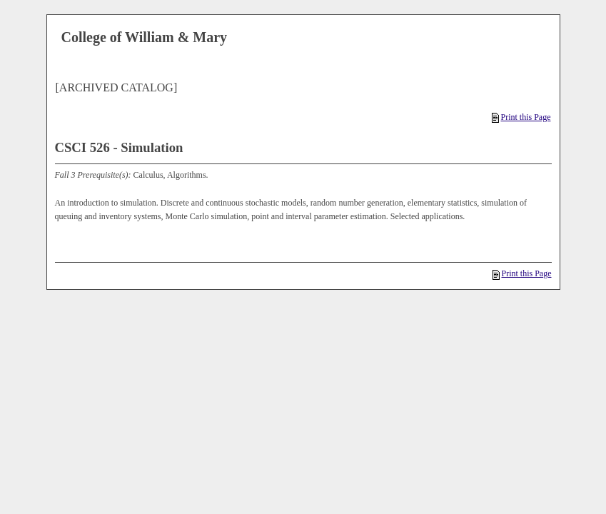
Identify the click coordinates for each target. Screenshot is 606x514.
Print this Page (521, 117)
